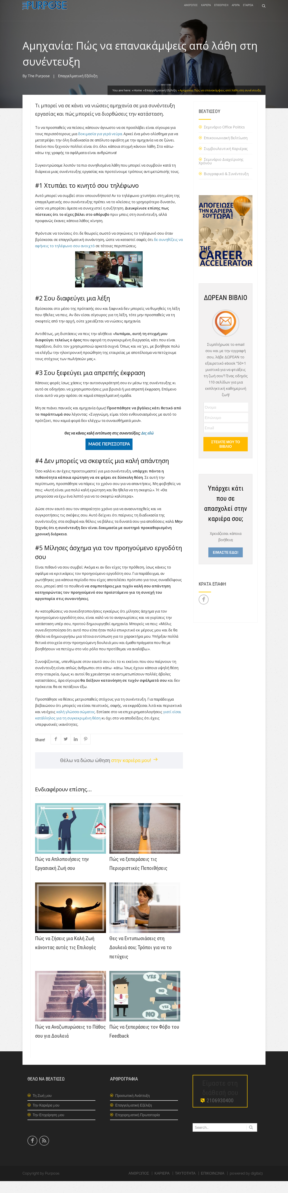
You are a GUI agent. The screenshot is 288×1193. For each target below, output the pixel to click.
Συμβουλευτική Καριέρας (226, 160)
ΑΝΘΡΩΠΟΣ (191, 11)
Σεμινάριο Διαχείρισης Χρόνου (221, 173)
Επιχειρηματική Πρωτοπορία (137, 1127)
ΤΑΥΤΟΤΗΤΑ (185, 1185)
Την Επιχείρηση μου (48, 1127)
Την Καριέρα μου (46, 1117)
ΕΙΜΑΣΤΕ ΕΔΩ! (225, 564)
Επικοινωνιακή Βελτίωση (226, 149)
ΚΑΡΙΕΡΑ (206, 11)
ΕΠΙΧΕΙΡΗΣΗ (221, 11)
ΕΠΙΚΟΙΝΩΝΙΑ (212, 1185)
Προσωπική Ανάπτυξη (132, 1107)
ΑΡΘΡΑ (236, 11)
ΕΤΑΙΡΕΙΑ (248, 11)
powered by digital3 (246, 1185)
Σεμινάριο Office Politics (224, 139)
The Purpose (39, 87)
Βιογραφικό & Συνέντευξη (226, 185)
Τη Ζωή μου (42, 1107)
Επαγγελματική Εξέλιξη (77, 87)
